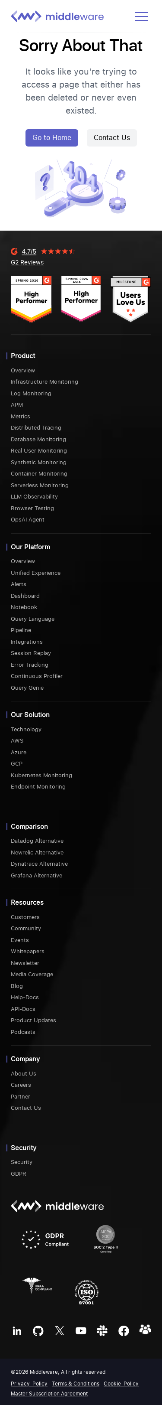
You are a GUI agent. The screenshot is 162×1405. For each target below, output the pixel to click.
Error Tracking (29, 665)
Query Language (32, 619)
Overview (23, 370)
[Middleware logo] (57, 16)
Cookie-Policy (121, 1384)
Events (20, 940)
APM (17, 404)
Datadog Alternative (37, 841)
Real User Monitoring (39, 450)
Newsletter (25, 963)
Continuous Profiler (37, 676)
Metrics (20, 416)
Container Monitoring (39, 473)
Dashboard (25, 596)
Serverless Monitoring (40, 485)
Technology (26, 729)
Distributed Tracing (36, 427)
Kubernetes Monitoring (41, 775)
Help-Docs (25, 997)
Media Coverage (32, 974)
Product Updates (33, 1020)
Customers (25, 917)
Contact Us (112, 138)
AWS (17, 740)
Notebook (24, 607)
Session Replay (31, 653)
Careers (21, 1085)
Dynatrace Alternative (39, 864)
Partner (20, 1096)
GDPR (18, 1173)
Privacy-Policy (29, 1384)
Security (21, 1162)
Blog (17, 986)
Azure (18, 752)
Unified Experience (35, 573)
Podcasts (23, 1032)
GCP (16, 763)
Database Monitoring (38, 439)
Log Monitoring (31, 393)
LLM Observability (34, 496)
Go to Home (51, 138)
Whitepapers (27, 951)
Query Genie (27, 688)
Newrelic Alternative (37, 852)
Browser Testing (32, 508)
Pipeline (21, 630)
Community (26, 928)
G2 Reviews (27, 262)
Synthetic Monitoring (39, 462)
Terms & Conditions (75, 1384)
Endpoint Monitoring (38, 786)
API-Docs (23, 1009)
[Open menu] (141, 16)
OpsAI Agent (27, 519)
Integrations (27, 642)
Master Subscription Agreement (49, 1394)
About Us (23, 1073)
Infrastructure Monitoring (44, 381)
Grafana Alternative (36, 875)
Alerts (18, 584)
